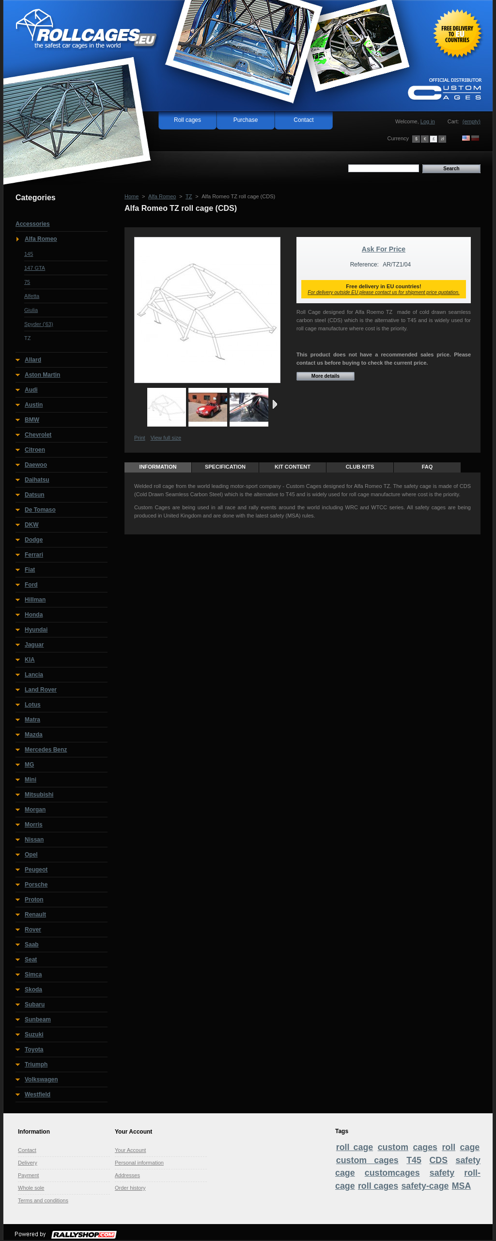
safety (442, 1173)
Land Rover (41, 689)
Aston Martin (42, 374)
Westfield (37, 1094)
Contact (303, 120)
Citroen (35, 449)
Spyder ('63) (38, 324)
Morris (34, 824)
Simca (33, 974)
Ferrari (34, 554)
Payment (28, 1175)
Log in (427, 121)
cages (425, 1147)
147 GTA (34, 268)
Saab (32, 944)
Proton (34, 899)
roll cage (354, 1147)
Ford (31, 584)
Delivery (27, 1163)
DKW (32, 524)
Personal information (139, 1163)
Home (131, 196)
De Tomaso (40, 509)
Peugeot (36, 869)
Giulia (31, 310)
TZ (27, 338)
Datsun (35, 494)
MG (29, 764)
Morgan (35, 809)
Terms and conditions (43, 1200)
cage (470, 1147)
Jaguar (34, 644)
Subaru (35, 1004)
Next (275, 404)
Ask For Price (383, 249)
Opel (31, 854)
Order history (130, 1188)
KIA (30, 659)
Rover (33, 929)
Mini (30, 779)
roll (448, 1147)
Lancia (34, 674)
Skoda (33, 989)
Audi (31, 389)
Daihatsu (37, 479)
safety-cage (425, 1186)
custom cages (367, 1160)
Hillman (35, 599)
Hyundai (36, 629)
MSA (461, 1186)
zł (442, 138)
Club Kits (360, 467)
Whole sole (31, 1188)
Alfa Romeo (41, 239)
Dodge (34, 539)
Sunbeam (38, 1019)
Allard (33, 359)
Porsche (36, 884)
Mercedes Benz (46, 749)
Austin (34, 404)
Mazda (34, 734)
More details (325, 376)
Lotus (33, 704)
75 (27, 282)
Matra (32, 719)
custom (393, 1147)
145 (28, 254)
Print (139, 438)
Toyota (34, 1049)
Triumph (36, 1064)
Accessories (33, 224)
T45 (413, 1160)
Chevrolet (38, 434)
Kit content (292, 467)
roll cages (378, 1186)
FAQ (427, 467)
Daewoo (36, 464)
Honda (34, 614)
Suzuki (34, 1034)
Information (158, 467)
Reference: (364, 264)
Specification (225, 467)
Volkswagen (41, 1079)
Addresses (127, 1175)
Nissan (34, 839)
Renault (35, 914)
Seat (31, 959)
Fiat (30, 569)
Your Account (130, 1150)
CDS (438, 1160)
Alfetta (31, 296)
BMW (32, 419)
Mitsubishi (39, 794)
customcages (392, 1173)
